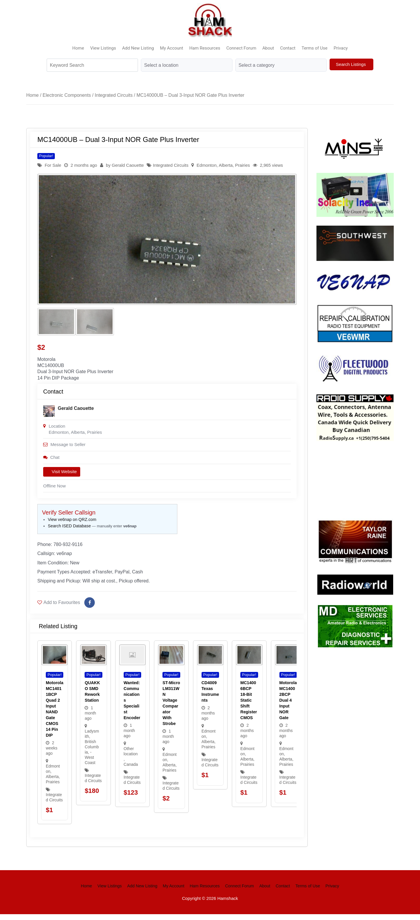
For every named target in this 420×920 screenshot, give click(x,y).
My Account (171, 48)
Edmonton (206, 165)
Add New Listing (138, 48)
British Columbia (92, 752)
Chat (51, 460)
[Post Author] (49, 413)
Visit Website (61, 474)
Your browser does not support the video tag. (360, 479)
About (268, 48)
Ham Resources (204, 48)
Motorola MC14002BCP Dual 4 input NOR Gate (288, 706)
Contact (287, 48)
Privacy (341, 48)
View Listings (103, 48)
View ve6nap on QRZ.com (72, 523)
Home (78, 48)
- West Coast (90, 763)
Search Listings (351, 64)
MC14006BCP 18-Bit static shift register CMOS (248, 706)
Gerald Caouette (128, 165)
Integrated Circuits (114, 95)
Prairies (242, 165)
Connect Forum (241, 48)
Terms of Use (315, 48)
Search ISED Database (69, 529)
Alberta (226, 165)
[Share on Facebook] (89, 608)
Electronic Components (67, 95)
